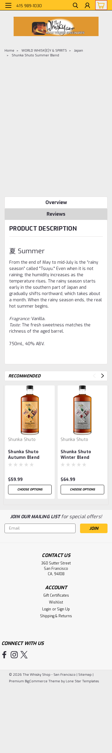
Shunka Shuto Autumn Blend (23, 454)
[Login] (87, 6)
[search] (75, 6)
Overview (56, 202)
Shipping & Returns (56, 616)
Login (46, 609)
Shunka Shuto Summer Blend (35, 55)
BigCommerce (36, 681)
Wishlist (56, 602)
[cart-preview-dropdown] (100, 5)
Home (9, 50)
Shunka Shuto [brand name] (22, 439)
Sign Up (63, 609)
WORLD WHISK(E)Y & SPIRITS (44, 50)
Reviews (56, 214)
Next (102, 376)
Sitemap (85, 674)
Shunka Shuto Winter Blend (76, 454)
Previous (94, 376)
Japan (78, 50)
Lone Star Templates (82, 681)
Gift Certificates (56, 595)
